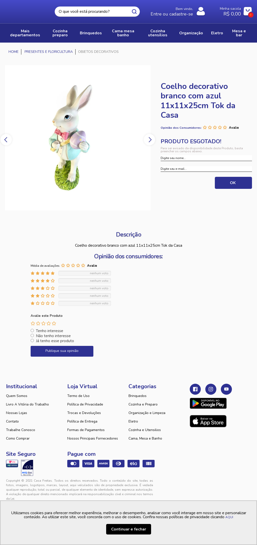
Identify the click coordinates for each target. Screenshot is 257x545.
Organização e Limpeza (146, 413)
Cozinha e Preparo (143, 404)
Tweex (196, 484)
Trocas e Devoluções (84, 413)
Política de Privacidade (85, 404)
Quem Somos (16, 395)
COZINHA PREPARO (60, 33)
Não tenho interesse (53, 335)
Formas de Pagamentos (86, 430)
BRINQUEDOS (91, 33)
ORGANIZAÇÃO (191, 33)
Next (149, 139)
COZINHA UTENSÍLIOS (157, 33)
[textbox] (97, 12)
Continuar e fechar (128, 529)
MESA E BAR (239, 33)
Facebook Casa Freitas (195, 389)
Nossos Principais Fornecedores (92, 438)
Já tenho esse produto (55, 340)
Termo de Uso (78, 395)
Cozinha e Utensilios (144, 430)
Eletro (133, 421)
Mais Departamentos (25, 33)
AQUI (229, 517)
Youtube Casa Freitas (226, 389)
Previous (6, 139)
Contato (12, 421)
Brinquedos (137, 395)
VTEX (217, 484)
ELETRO (217, 33)
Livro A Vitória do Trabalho (27, 404)
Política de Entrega (82, 421)
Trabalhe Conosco (20, 430)
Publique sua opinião (62, 350)
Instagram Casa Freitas (210, 389)
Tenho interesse (49, 330)
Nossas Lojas (16, 413)
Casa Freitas (26, 10)
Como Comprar (18, 438)
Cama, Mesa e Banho (145, 438)
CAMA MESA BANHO (123, 33)
